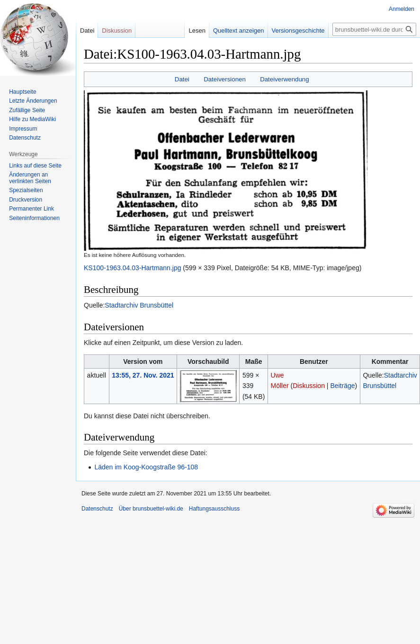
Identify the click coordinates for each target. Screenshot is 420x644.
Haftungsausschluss (214, 508)
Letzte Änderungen (33, 100)
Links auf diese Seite (35, 165)
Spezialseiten (26, 190)
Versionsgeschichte (290, 30)
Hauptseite (22, 91)
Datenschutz (25, 137)
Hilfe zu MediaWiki (32, 119)
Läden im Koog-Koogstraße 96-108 (146, 467)
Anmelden (401, 9)
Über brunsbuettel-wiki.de (151, 508)
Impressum (23, 128)
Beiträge (342, 385)
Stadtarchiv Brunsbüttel (139, 305)
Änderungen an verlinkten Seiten (30, 178)
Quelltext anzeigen (231, 30)
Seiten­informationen (34, 218)
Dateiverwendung (284, 79)
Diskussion (309, 385)
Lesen (189, 30)
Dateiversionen (225, 79)
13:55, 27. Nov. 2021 (143, 375)
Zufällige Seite (27, 110)
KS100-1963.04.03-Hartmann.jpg (132, 268)
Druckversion (25, 199)
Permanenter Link (31, 208)
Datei (182, 79)
